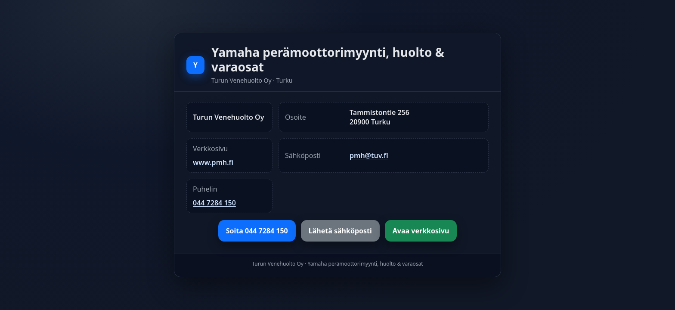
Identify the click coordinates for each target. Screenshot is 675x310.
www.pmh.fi (213, 162)
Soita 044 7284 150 (257, 231)
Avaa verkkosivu (421, 231)
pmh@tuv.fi (369, 155)
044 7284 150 (214, 203)
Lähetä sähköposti (340, 231)
